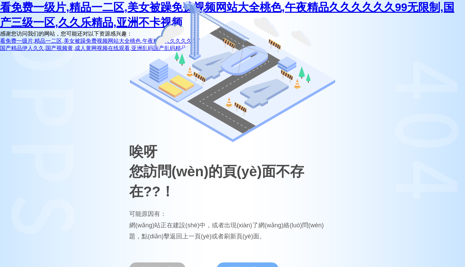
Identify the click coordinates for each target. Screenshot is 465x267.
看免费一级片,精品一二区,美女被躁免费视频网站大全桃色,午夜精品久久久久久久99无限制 (110, 41)
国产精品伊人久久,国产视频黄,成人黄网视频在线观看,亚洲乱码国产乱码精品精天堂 (101, 48)
